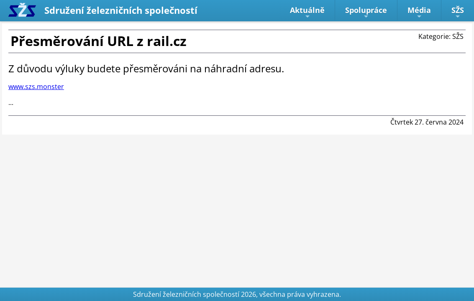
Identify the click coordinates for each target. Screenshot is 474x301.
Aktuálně (307, 12)
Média (419, 12)
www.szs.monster (36, 86)
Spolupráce (366, 12)
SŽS (457, 12)
